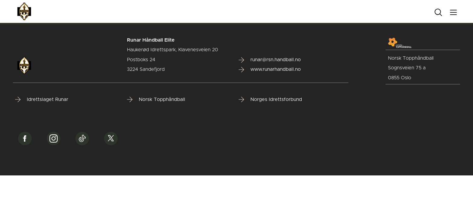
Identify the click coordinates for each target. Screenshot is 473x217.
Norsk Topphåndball (156, 99)
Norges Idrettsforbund (270, 99)
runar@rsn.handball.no (270, 60)
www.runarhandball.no (270, 69)
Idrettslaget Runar (41, 99)
